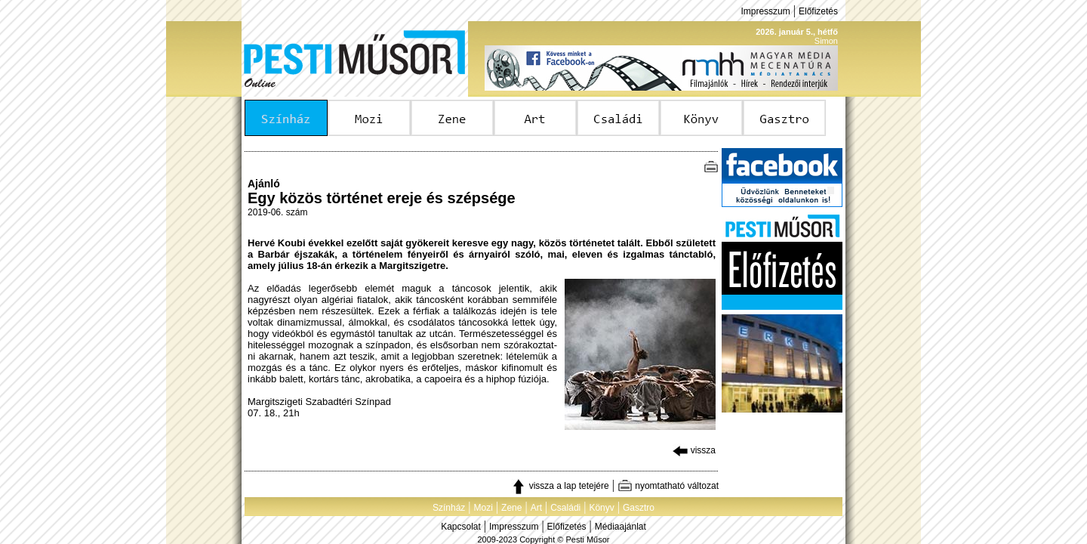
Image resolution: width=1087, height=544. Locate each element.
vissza (694, 450)
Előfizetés (818, 11)
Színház (449, 507)
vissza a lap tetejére (559, 486)
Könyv (601, 507)
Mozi (483, 507)
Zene (511, 507)
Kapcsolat (461, 526)
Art (536, 507)
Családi (565, 507)
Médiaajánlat (620, 526)
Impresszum (765, 11)
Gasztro (638, 507)
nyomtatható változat (668, 486)
